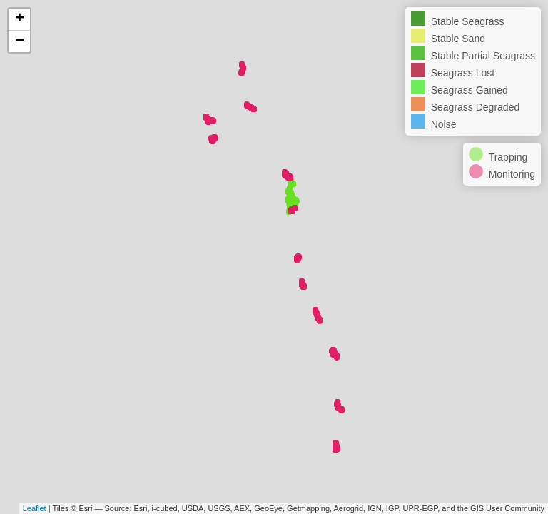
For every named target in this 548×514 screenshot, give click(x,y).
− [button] (19, 41)
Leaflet (34, 508)
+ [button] (19, 19)
